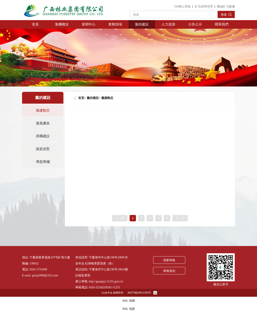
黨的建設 (142, 24)
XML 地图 (128, 308)
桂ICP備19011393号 (139, 292)
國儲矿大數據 (226, 6)
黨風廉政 (43, 123)
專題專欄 (43, 162)
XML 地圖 (128, 300)
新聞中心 (89, 24)
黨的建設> (93, 98)
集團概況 (62, 24)
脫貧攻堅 (43, 149)
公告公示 (195, 24)
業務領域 (115, 24)
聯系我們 (222, 24)
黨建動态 (43, 110)
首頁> (82, 98)
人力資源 (168, 24)
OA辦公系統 (182, 6)
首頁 (35, 24)
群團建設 (43, 136)
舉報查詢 (169, 271)
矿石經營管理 (204, 6)
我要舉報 (169, 260)
